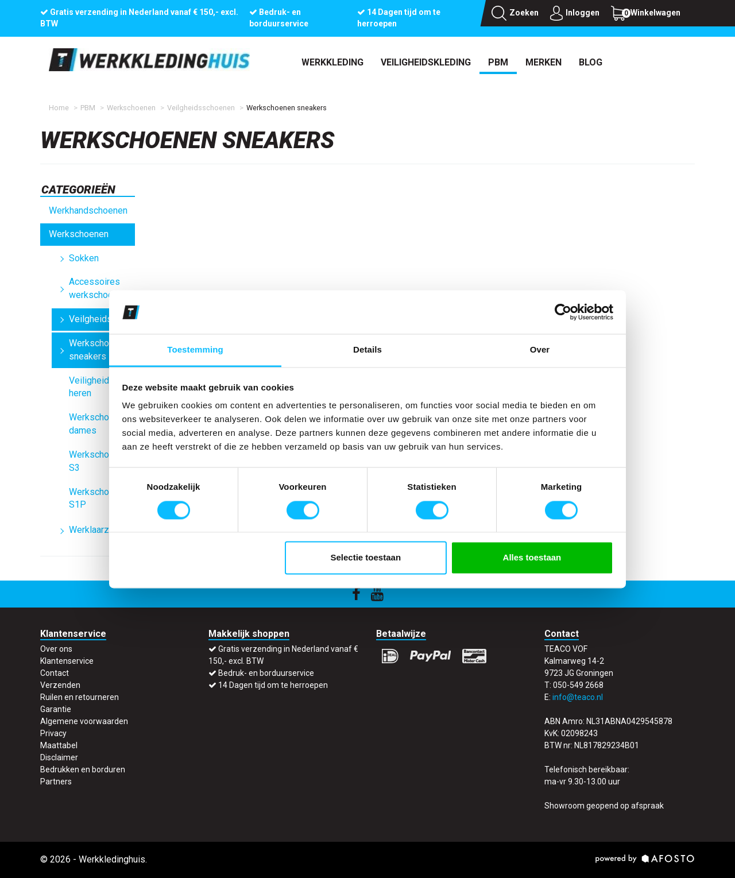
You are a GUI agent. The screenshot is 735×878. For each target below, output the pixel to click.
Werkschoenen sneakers (99, 350)
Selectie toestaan (366, 558)
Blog (590, 62)
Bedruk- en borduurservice (266, 673)
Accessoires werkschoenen (98, 288)
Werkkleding (332, 62)
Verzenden (60, 685)
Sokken (84, 258)
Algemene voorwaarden (84, 721)
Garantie (55, 709)
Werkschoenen (131, 107)
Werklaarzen (94, 529)
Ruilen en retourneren (79, 697)
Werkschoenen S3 (99, 461)
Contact (54, 673)
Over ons (56, 648)
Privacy (53, 733)
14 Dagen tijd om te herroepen (273, 685)
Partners (56, 781)
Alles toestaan (532, 558)
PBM (498, 62)
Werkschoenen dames (99, 424)
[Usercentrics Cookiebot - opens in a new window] (563, 311)
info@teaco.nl (577, 697)
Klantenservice (67, 661)
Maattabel (59, 745)
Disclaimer (59, 757)
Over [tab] (540, 350)
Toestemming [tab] (195, 350)
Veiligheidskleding (426, 62)
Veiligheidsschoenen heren (102, 387)
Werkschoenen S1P (99, 498)
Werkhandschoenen (88, 210)
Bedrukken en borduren (82, 769)
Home (59, 107)
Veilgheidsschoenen (201, 107)
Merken (543, 62)
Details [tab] (367, 350)
